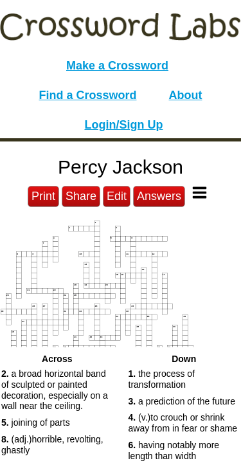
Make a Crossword (117, 65)
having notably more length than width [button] (174, 450)
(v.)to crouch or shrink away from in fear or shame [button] (183, 422)
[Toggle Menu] (199, 192)
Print (43, 196)
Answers (159, 196)
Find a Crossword (88, 95)
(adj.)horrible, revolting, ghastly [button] (52, 444)
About (185, 95)
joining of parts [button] (35, 422)
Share (81, 196)
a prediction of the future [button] (182, 401)
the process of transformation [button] (162, 379)
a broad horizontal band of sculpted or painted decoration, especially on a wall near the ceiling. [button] (54, 389)
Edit (117, 196)
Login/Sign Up (124, 124)
